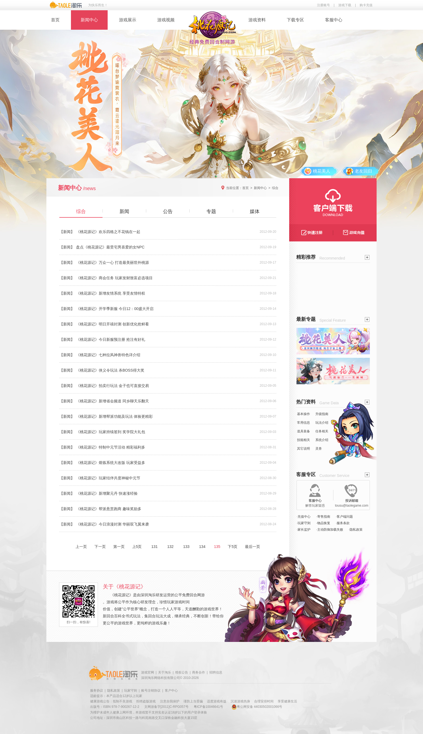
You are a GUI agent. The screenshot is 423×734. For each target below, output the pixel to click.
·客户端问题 (344, 516)
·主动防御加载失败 (329, 529)
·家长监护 (304, 529)
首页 (55, 20)
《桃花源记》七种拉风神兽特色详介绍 (108, 355)
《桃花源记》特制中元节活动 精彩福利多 (110, 447)
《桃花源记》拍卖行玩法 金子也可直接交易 (112, 385)
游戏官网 (147, 672)
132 (170, 546)
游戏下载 (344, 5)
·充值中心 (304, 516)
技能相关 (303, 440)
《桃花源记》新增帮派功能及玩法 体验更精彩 (114, 416)
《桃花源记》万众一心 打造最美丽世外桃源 (112, 262)
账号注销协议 (151, 690)
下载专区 (295, 20)
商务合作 (198, 672)
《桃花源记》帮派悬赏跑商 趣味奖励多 (108, 509)
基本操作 (303, 414)
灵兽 (318, 448)
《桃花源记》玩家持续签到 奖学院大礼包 (110, 432)
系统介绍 (321, 440)
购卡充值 (366, 5)
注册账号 (323, 5)
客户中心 (171, 690)
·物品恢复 (323, 523)
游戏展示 (127, 20)
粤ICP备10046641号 (208, 707)
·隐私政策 (356, 529)
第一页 (119, 546)
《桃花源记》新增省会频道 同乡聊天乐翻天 (112, 401)
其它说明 (303, 448)
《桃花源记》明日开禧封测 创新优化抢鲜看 (112, 324)
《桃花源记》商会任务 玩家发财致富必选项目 (114, 278)
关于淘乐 (164, 672)
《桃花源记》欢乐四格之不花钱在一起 (108, 232)
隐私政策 (113, 690)
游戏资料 (257, 20)
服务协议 (96, 690)
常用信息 (303, 423)
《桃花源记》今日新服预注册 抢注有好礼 (110, 339)
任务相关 (321, 431)
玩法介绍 (321, 423)
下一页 (100, 546)
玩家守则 (130, 690)
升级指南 (321, 414)
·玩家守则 (304, 523)
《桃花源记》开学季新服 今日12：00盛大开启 (114, 309)
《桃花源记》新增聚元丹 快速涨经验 (107, 493)
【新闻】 (66, 232)
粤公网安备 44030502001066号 (256, 707)
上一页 (81, 546)
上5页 (137, 546)
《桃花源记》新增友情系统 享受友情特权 (110, 293)
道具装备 (303, 431)
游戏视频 (166, 20)
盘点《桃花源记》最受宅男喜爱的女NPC (110, 247)
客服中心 (333, 20)
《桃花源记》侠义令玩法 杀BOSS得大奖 (110, 370)
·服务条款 (343, 523)
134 (202, 546)
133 (186, 546)
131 (154, 546)
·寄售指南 (323, 516)
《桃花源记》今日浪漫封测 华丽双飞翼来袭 (112, 524)
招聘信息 (215, 672)
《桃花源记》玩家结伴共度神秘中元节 (108, 478)
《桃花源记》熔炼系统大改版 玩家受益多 (110, 462)
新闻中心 (89, 20)
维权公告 (181, 672)
